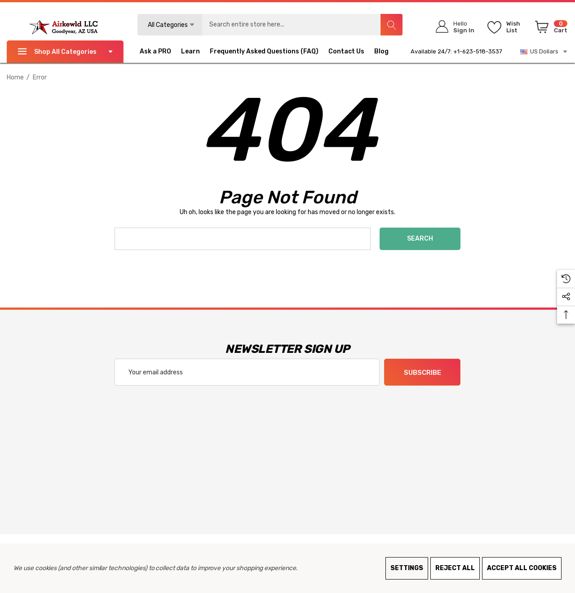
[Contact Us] (351, 52)
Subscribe (422, 373)
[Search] (391, 24)
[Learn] (190, 52)
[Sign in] (452, 26)
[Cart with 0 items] (549, 28)
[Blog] (386, 52)
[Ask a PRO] (160, 52)
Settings (406, 568)
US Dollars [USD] (544, 51)
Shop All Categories (65, 52)
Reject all (455, 568)
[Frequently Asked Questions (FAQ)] (264, 52)
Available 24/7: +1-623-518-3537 (456, 51)
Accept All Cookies (522, 568)
